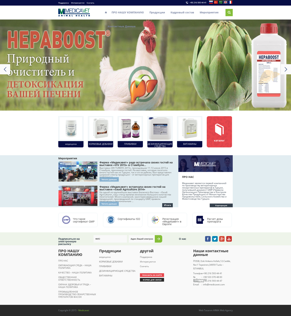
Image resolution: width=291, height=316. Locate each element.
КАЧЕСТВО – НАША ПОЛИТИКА (75, 272)
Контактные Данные (121, 26)
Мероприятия (209, 12)
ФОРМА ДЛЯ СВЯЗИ (152, 279)
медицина (105, 257)
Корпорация (221, 205)
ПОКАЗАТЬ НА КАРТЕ (152, 275)
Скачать (90, 2)
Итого (167, 205)
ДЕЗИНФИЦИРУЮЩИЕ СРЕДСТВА (117, 271)
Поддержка (63, 2)
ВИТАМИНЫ (105, 275)
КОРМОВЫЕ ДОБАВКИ (111, 261)
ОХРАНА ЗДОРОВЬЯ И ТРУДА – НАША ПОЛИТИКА (74, 286)
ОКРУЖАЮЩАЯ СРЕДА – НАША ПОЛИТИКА (74, 267)
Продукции (157, 12)
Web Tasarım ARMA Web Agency (216, 310)
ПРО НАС (63, 260)
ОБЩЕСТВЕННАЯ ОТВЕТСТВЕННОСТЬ (69, 278)
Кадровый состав (182, 12)
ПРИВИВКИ (105, 266)
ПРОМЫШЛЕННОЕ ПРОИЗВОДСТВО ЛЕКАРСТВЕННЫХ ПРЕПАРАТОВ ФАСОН (77, 294)
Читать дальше (109, 179)
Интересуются (77, 2)
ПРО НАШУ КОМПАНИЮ (128, 12)
